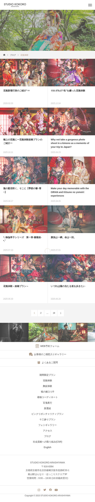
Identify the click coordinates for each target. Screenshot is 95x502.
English (47, 447)
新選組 (47, 408)
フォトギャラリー (47, 425)
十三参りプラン (47, 419)
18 (54, 313)
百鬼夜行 (47, 402)
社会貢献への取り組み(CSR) (47, 441)
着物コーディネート (47, 397)
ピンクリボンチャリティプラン (47, 414)
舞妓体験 (47, 386)
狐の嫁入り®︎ (47, 391)
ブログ (47, 436)
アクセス (47, 430)
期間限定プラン (47, 375)
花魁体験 (47, 380)
